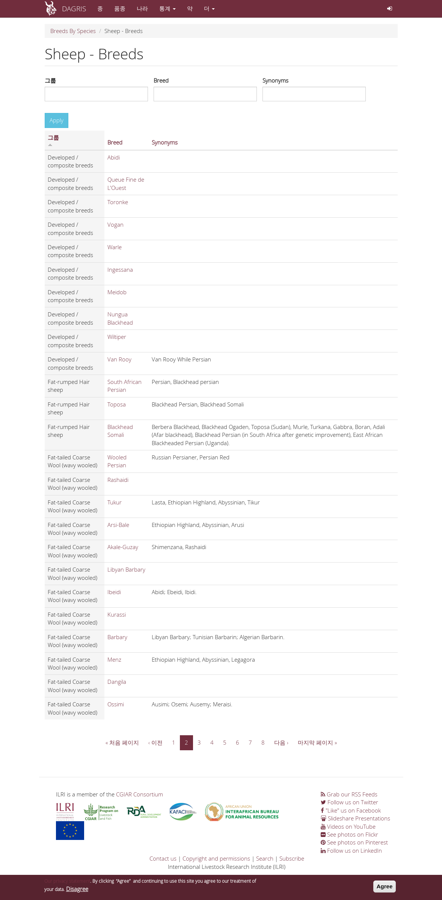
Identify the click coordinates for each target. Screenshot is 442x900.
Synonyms (275, 80)
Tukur (114, 502)
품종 (119, 8)
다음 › (281, 742)
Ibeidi (114, 592)
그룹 (50, 80)
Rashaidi (117, 479)
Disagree (77, 890)
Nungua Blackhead (120, 318)
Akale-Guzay (122, 547)
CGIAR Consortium (139, 794)
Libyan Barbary (126, 569)
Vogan (115, 224)
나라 (142, 8)
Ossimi (115, 704)
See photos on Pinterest (354, 842)
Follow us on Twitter (349, 802)
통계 (167, 8)
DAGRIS (74, 8)
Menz (114, 659)
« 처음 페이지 (122, 742)
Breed (161, 80)
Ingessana (120, 269)
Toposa (116, 404)
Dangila (116, 681)
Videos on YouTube (348, 826)
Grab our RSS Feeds (349, 794)
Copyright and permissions (216, 858)
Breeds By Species (73, 31)
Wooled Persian (117, 461)
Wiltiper (116, 336)
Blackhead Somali (120, 430)
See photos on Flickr (349, 834)
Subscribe (291, 858)
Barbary (117, 637)
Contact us (162, 858)
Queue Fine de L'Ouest (125, 183)
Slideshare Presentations (355, 818)
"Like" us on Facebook (351, 810)
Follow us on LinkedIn (351, 850)
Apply (56, 120)
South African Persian (124, 385)
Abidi (113, 157)
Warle (114, 247)
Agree (385, 888)
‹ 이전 (155, 742)
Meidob (117, 292)
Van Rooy (119, 359)
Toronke (117, 202)
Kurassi (116, 614)
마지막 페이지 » (317, 742)
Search (264, 858)
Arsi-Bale (118, 524)
